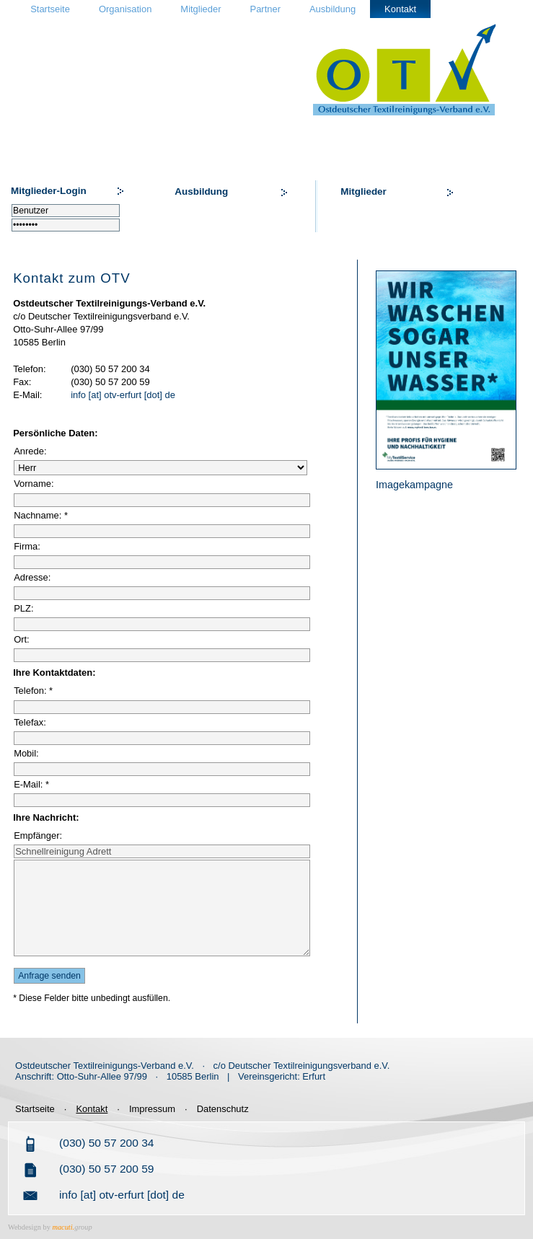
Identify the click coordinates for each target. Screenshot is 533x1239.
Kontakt (400, 9)
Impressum (152, 1108)
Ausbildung (332, 9)
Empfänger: (38, 835)
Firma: (27, 546)
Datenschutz (223, 1108)
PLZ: (23, 608)
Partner (265, 9)
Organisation (125, 9)
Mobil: (26, 753)
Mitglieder (200, 9)
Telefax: (30, 722)
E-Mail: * (31, 784)
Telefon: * (33, 690)
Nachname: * (41, 515)
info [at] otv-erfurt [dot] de (123, 394)
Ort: (22, 639)
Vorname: (33, 483)
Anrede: (30, 451)
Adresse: (32, 577)
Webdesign (24, 1227)
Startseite (50, 9)
